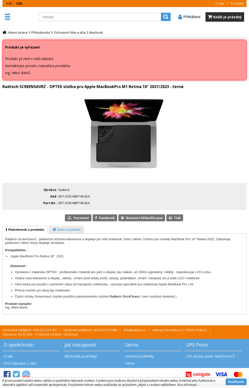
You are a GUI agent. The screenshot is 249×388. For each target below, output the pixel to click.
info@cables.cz (135, 330)
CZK (19, 3)
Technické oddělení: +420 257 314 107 (29, 330)
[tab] (25, 230)
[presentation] (25, 229)
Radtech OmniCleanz (125, 296)
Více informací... (188, 385)
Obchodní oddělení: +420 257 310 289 (90, 330)
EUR (9, 3)
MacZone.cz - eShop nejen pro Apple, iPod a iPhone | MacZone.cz (24, 17)
